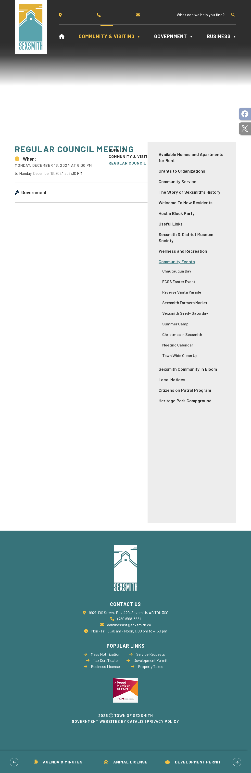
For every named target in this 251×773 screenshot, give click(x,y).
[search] (203, 14)
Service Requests (147, 670)
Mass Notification (102, 670)
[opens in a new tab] (245, 114)
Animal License (126, 762)
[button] (232, 14)
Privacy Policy (163, 737)
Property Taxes (147, 682)
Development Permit (193, 762)
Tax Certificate (102, 676)
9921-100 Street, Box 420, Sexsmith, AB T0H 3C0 (128, 628)
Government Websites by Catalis (108, 737)
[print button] (232, 156)
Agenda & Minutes (58, 762)
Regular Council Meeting (137, 163)
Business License (102, 682)
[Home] (62, 36)
